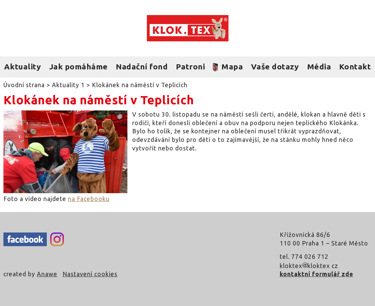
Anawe (47, 274)
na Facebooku (89, 199)
